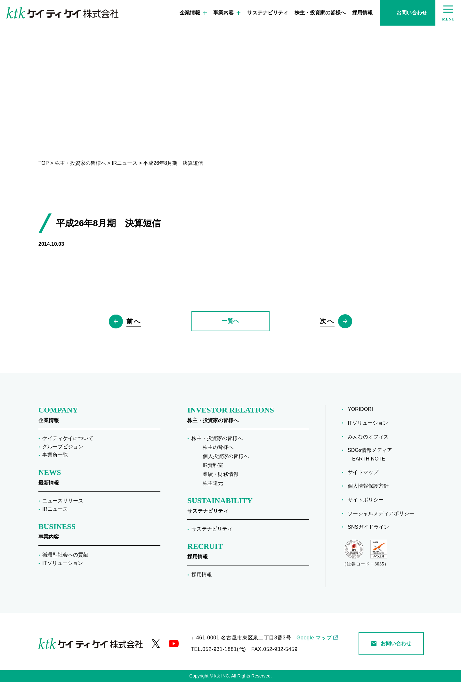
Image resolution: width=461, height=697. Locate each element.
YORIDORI (362, 424)
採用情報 (362, 12)
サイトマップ (365, 487)
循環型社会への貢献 (65, 569)
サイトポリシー (368, 514)
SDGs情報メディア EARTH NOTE (372, 469)
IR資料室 (213, 480)
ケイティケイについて (67, 453)
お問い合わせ (407, 12)
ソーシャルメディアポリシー (383, 528)
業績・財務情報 (221, 489)
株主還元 (213, 498)
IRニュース (55, 523)
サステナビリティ (267, 12)
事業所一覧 (55, 469)
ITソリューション (62, 578)
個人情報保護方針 (370, 500)
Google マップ (314, 652)
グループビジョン (62, 461)
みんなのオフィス (370, 451)
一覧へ (230, 328)
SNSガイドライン (370, 541)
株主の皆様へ (218, 462)
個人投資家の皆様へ (226, 471)
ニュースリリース (62, 515)
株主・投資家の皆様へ (320, 12)
